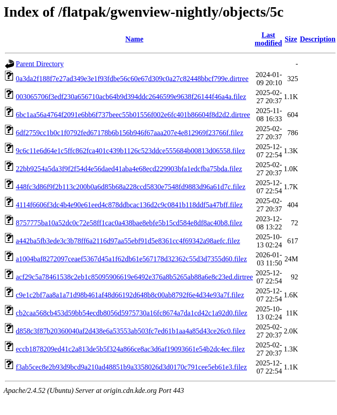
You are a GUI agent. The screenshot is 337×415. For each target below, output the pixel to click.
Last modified (268, 39)
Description (318, 39)
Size (291, 39)
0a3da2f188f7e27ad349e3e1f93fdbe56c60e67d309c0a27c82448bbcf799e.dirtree (132, 78)
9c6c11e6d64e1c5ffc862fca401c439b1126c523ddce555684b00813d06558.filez (130, 151)
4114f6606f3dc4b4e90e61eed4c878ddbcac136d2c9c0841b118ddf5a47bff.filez (129, 205)
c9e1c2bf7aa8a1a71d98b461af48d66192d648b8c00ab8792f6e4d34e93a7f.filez (130, 295)
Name (134, 39)
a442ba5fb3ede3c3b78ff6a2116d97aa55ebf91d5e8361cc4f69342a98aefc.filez (128, 241)
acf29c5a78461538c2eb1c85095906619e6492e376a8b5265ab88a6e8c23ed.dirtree (134, 277)
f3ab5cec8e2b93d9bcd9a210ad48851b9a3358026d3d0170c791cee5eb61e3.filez (131, 367)
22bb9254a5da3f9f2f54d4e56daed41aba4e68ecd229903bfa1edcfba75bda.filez (129, 169)
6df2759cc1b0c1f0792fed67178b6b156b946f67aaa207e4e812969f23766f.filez (129, 133)
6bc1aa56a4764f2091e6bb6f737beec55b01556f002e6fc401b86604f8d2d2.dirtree (133, 115)
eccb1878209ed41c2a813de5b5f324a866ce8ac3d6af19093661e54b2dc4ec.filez (130, 349)
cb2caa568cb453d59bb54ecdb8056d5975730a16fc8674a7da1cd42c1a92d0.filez (131, 313)
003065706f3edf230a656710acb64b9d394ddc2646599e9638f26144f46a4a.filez (131, 96)
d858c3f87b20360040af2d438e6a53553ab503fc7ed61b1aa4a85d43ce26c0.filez (130, 331)
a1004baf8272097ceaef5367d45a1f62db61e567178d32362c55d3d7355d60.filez (131, 259)
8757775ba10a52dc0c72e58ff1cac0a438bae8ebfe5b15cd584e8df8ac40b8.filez (129, 223)
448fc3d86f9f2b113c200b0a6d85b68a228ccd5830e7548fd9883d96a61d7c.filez (130, 187)
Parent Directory (40, 64)
